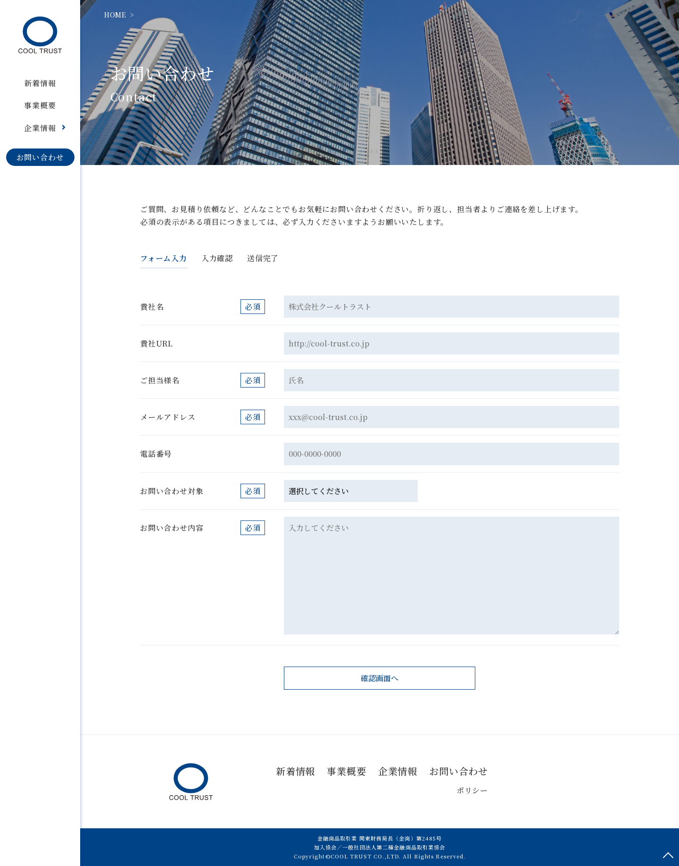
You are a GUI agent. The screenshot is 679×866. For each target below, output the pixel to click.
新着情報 (295, 771)
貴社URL (156, 343)
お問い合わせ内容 (171, 527)
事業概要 (346, 771)
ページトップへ (668, 855)
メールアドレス (168, 417)
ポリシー (472, 790)
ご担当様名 (160, 380)
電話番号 (156, 453)
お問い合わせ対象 (171, 491)
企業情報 (397, 771)
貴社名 (152, 306)
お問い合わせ (458, 771)
